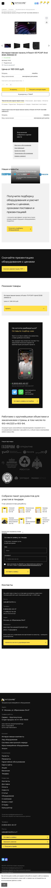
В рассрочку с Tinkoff (25, 94)
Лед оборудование (9, 739)
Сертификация (19, 148)
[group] (25, 28)
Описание (29, 101)
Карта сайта (7, 765)
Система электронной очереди (14, 742)
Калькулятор (7, 808)
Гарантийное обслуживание (13, 762)
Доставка (37, 101)
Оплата (45, 101)
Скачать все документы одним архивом (11, 532)
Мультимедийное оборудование (15, 745)
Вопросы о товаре (24, 104)
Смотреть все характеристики (12, 80)
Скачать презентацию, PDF (13, 269)
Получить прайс (11, 846)
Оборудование (8, 796)
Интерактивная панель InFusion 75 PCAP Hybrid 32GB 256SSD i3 (23, 296)
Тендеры (5, 774)
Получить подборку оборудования (16, 229)
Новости (5, 790)
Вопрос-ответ (7, 802)
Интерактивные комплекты (13, 737)
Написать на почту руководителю (17, 642)
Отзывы (5, 104)
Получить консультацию (37, 89)
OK (4, 885)
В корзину (13, 89)
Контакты (6, 781)
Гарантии (12, 104)
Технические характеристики (13, 101)
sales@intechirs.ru (9, 602)
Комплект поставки (39, 104)
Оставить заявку (12, 571)
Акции (4, 768)
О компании (6, 799)
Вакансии (6, 771)
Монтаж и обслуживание (22, 145)
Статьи (5, 793)
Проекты (5, 756)
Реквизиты (6, 759)
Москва (7, 710)
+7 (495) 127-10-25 (9, 611)
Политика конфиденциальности (12, 814)
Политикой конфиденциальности (29, 565)
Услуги (4, 748)
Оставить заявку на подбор (24, 401)
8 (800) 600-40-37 (20, 383)
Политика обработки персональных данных (16, 816)
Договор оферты (7, 872)
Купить (25, 308)
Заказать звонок (9, 842)
